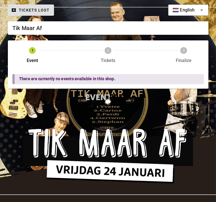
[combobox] (188, 10)
